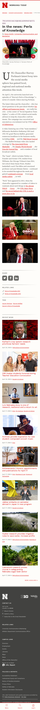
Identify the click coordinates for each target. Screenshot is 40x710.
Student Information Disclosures (12, 689)
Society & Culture (18, 379)
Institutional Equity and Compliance (13, 678)
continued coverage (15, 174)
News (4, 657)
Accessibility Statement (9, 675)
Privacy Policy (6, 684)
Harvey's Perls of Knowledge (11, 306)
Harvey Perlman (7, 303)
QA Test (23, 697)
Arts (13, 411)
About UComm (8, 611)
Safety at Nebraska (8, 687)
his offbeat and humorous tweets (19, 107)
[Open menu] (6, 706)
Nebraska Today (18, 5)
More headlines (30, 580)
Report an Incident (8, 664)
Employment (6, 646)
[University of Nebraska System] (34, 596)
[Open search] (20, 706)
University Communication (16, 12)
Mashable (6, 146)
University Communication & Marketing (14, 628)
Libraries (5, 651)
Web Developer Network (12, 697)
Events (4, 649)
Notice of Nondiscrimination (11, 681)
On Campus (19, 411)
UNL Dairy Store (26, 188)
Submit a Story (9, 614)
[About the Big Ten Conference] (24, 596)
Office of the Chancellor (9, 660)
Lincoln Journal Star (10, 149)
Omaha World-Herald (23, 146)
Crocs (12, 188)
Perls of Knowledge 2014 (12, 291)
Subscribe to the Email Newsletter (15, 616)
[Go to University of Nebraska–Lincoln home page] (5, 5)
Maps (4, 654)
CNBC (12, 139)
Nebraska (4, 12)
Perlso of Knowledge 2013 (13, 293)
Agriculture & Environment (21, 347)
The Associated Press (20, 144)
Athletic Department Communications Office (16, 631)
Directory (5, 643)
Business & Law (20, 474)
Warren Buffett (17, 303)
